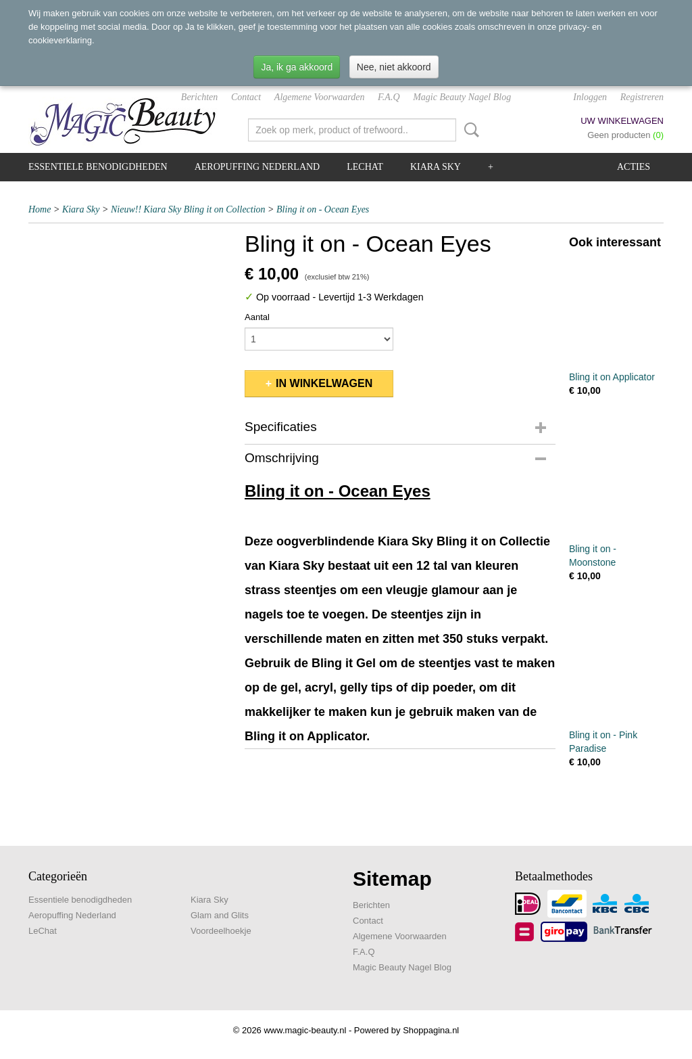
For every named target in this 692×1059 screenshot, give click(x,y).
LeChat (365, 167)
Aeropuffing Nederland (257, 167)
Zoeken (469, 130)
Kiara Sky (435, 167)
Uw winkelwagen (622, 121)
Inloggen (590, 97)
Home (39, 209)
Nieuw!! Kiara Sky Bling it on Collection (188, 209)
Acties (633, 167)
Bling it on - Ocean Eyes (322, 209)
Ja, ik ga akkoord (296, 67)
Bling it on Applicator (612, 376)
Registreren (642, 97)
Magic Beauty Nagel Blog (462, 97)
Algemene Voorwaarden (319, 97)
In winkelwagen (324, 383)
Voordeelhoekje (221, 931)
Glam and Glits (220, 915)
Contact (246, 97)
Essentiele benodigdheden (98, 167)
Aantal (257, 317)
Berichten (199, 97)
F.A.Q (388, 97)
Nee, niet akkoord (394, 67)
